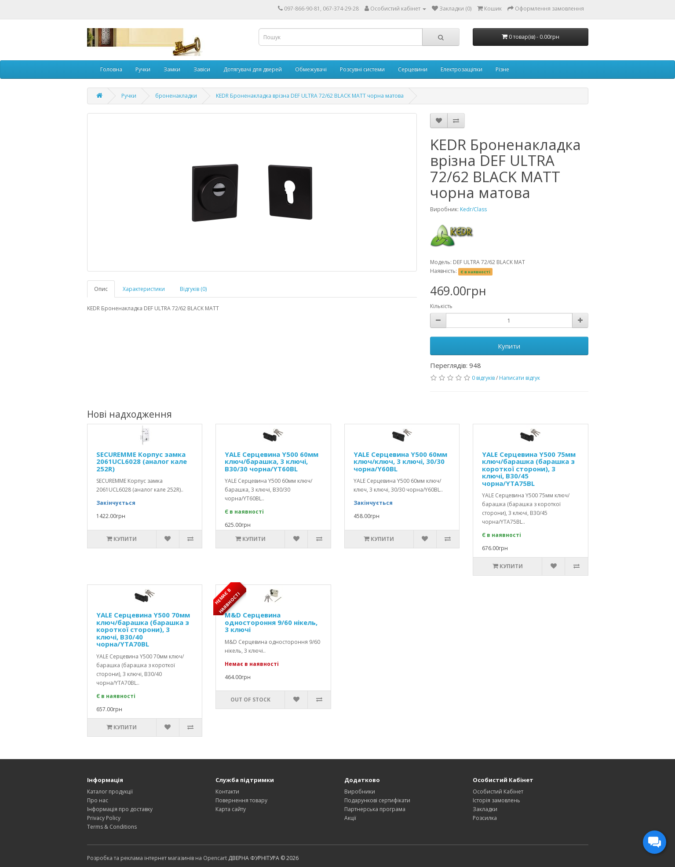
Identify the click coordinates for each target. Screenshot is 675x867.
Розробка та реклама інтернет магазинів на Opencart (157, 858)
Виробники (359, 791)
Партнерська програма (374, 809)
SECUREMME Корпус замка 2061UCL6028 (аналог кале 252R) (141, 461)
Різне (502, 69)
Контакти (227, 791)
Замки (172, 69)
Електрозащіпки (461, 69)
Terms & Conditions (112, 826)
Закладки (485, 809)
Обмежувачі (311, 69)
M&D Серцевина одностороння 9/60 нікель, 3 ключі (271, 622)
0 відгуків (483, 378)
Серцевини (412, 69)
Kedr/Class (473, 209)
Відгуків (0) (193, 289)
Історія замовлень (496, 800)
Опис (101, 289)
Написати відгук (519, 378)
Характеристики (144, 289)
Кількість (441, 306)
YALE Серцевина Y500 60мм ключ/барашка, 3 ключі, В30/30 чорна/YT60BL (271, 461)
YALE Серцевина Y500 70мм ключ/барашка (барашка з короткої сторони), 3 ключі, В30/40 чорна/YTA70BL (143, 629)
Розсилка (485, 818)
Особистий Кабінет (498, 791)
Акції (350, 818)
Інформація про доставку (120, 809)
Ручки (142, 69)
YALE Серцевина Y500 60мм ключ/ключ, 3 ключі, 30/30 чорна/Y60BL (400, 461)
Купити (509, 346)
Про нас (97, 800)
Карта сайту (230, 809)
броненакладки (176, 95)
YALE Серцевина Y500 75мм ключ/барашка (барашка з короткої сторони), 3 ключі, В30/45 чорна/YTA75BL (529, 469)
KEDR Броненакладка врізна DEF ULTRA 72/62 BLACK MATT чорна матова (310, 95)
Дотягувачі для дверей (252, 69)
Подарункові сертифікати (377, 800)
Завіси (201, 69)
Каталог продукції (110, 791)
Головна (111, 69)
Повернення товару (241, 800)
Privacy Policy (103, 818)
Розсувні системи (362, 69)
